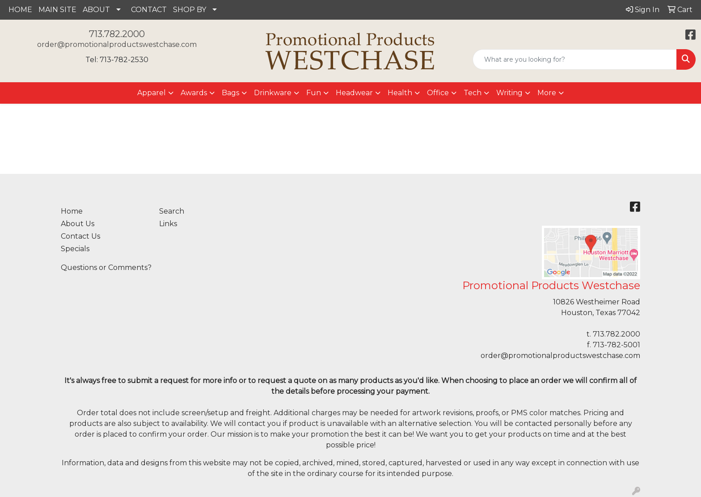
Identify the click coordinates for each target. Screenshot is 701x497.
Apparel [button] (151, 92)
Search (171, 211)
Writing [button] (509, 92)
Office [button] (438, 92)
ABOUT (96, 9)
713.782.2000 (117, 34)
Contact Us (80, 236)
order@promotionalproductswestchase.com (117, 44)
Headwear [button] (354, 92)
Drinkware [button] (272, 92)
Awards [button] (194, 92)
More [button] (546, 92)
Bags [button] (230, 92)
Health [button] (400, 92)
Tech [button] (472, 92)
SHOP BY (189, 9)
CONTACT (149, 9)
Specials (75, 248)
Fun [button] (313, 92)
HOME (20, 9)
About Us (77, 223)
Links (168, 223)
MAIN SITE (57, 9)
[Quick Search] (575, 59)
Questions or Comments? (106, 267)
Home (72, 211)
